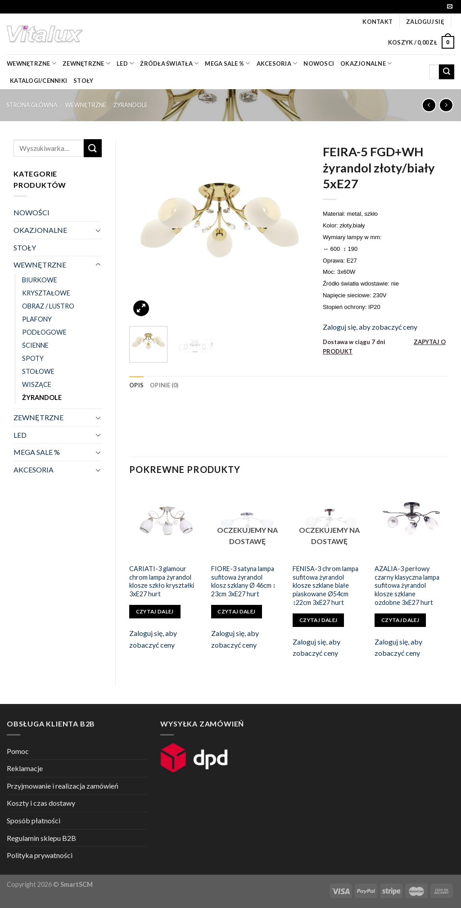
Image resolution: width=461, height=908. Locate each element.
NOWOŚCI (32, 212)
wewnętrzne (31, 63)
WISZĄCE (36, 384)
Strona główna (32, 105)
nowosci (318, 63)
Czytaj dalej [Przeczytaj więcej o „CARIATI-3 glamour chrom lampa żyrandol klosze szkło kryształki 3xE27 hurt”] (155, 611)
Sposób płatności (33, 820)
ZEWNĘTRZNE (38, 417)
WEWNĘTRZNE (85, 105)
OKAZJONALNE (366, 63)
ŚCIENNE (35, 345)
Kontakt (377, 21)
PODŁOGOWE (44, 332)
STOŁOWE (38, 371)
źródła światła (169, 63)
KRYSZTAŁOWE (46, 293)
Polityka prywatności (39, 855)
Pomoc (18, 751)
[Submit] (446, 72)
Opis (136, 385)
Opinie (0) (164, 385)
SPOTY (33, 358)
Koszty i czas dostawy (41, 803)
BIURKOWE (39, 280)
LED (125, 63)
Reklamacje (25, 768)
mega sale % (227, 63)
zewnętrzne (86, 63)
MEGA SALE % (37, 452)
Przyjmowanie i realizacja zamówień (62, 785)
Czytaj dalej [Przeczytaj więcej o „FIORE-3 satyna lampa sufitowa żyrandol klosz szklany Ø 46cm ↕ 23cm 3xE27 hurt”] (236, 611)
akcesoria (277, 63)
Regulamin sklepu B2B (41, 838)
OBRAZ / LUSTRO (48, 306)
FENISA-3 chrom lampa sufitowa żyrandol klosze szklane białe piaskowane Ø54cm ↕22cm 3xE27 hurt (325, 585)
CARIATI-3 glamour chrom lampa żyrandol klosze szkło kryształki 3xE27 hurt (161, 581)
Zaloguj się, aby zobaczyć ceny (370, 326)
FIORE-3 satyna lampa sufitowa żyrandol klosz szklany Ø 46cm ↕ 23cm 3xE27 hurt (243, 581)
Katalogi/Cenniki (38, 80)
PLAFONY (37, 319)
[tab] (136, 385)
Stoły (83, 80)
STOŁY (25, 247)
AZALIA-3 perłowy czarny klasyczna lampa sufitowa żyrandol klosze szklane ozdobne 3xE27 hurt (407, 585)
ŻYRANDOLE (130, 105)
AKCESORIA (34, 469)
